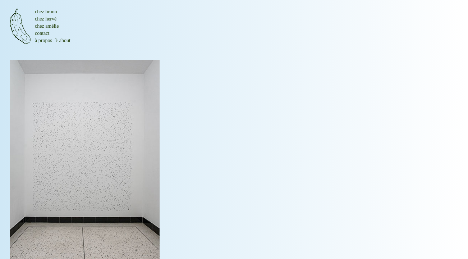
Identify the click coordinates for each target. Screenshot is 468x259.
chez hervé (45, 19)
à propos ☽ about (52, 40)
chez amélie (47, 26)
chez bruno (46, 11)
